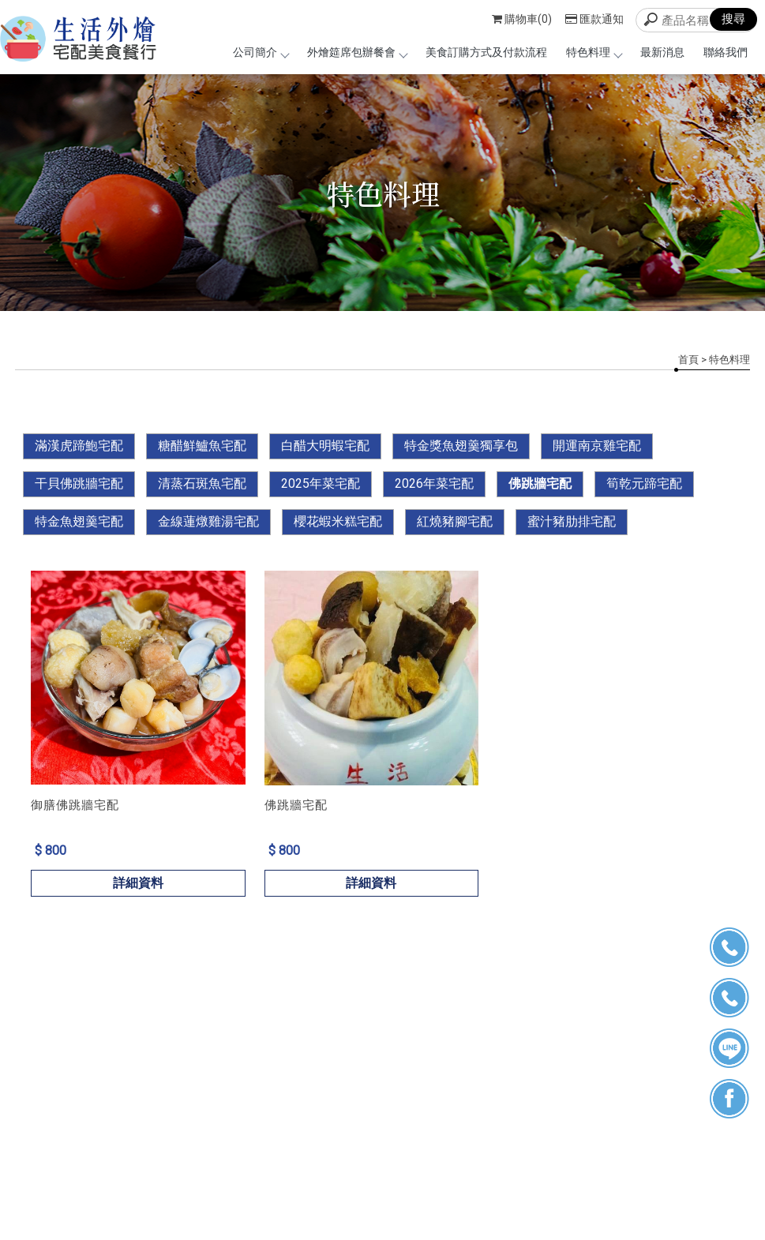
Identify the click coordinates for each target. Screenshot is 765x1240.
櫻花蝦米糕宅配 (338, 521)
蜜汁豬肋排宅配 (571, 521)
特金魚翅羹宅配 (79, 521)
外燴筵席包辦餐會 (357, 52)
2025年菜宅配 (320, 483)
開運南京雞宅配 (597, 445)
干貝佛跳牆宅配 (79, 483)
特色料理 (593, 52)
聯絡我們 (725, 52)
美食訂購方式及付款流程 (486, 52)
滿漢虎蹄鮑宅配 (79, 445)
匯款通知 (594, 19)
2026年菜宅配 (434, 483)
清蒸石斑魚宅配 (202, 483)
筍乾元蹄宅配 (644, 483)
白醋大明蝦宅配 (325, 445)
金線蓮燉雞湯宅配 (208, 521)
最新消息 (662, 52)
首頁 (688, 359)
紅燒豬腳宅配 (455, 521)
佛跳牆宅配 (540, 483)
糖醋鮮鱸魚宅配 (202, 445)
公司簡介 (260, 52)
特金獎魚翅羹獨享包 (461, 445)
